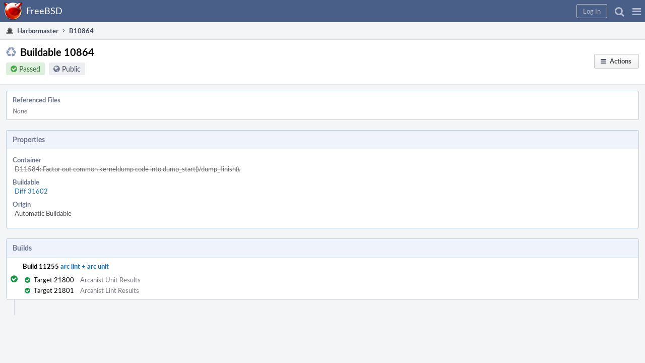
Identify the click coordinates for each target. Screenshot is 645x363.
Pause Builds (511, 137)
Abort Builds (511, 163)
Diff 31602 (128, 151)
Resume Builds (514, 150)
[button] (474, 11)
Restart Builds (513, 124)
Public (81, 75)
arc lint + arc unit (95, 215)
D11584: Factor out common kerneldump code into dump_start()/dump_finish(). (224, 140)
